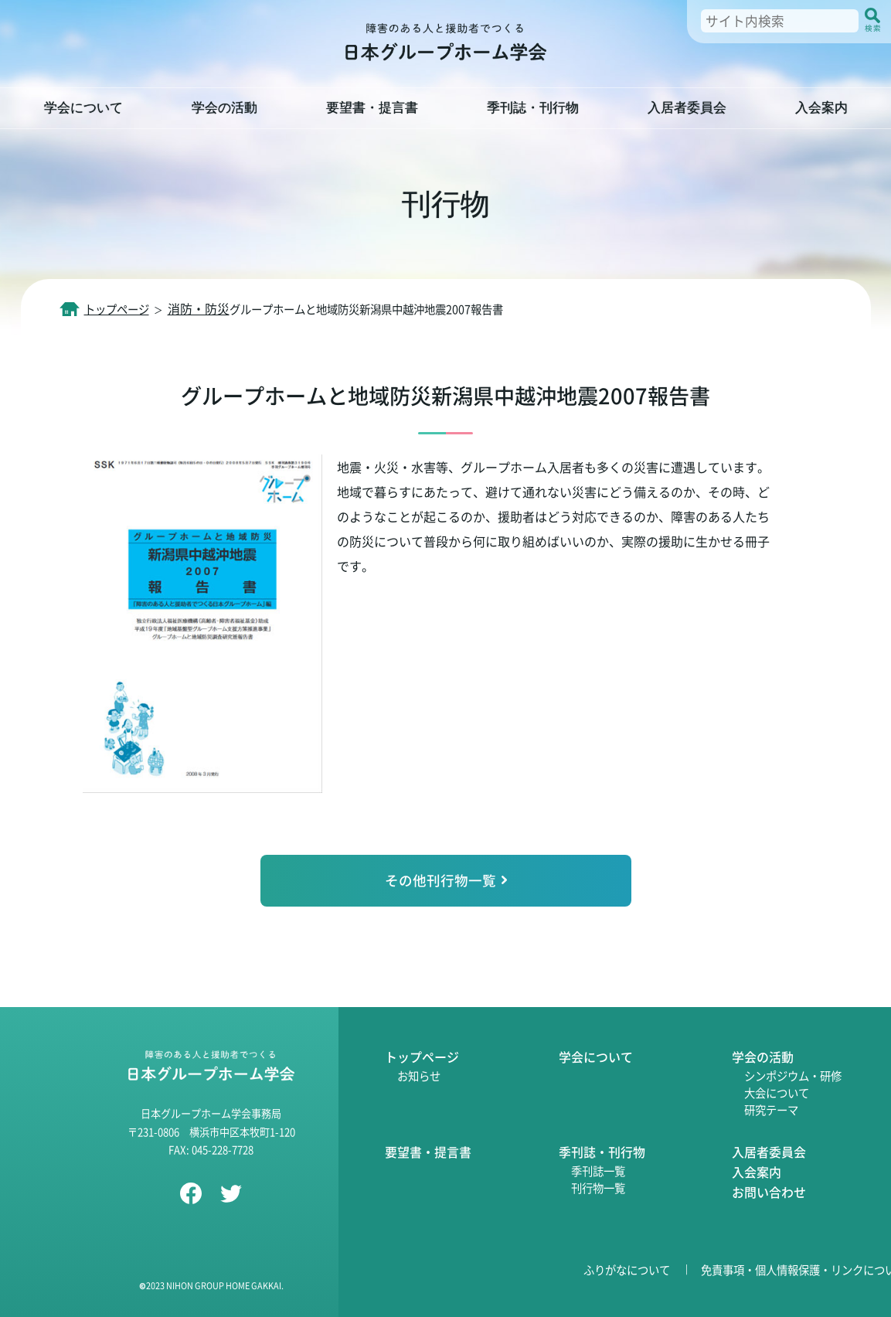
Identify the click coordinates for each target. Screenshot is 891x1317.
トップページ (422, 1056)
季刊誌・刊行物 (602, 1151)
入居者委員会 (769, 1151)
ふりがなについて (626, 1269)
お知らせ (418, 1075)
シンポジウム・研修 (793, 1075)
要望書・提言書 (428, 1151)
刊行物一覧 (598, 1187)
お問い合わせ (769, 1192)
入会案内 (756, 1171)
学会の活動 (763, 1056)
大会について (776, 1092)
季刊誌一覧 (598, 1170)
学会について (596, 1056)
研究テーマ (771, 1109)
